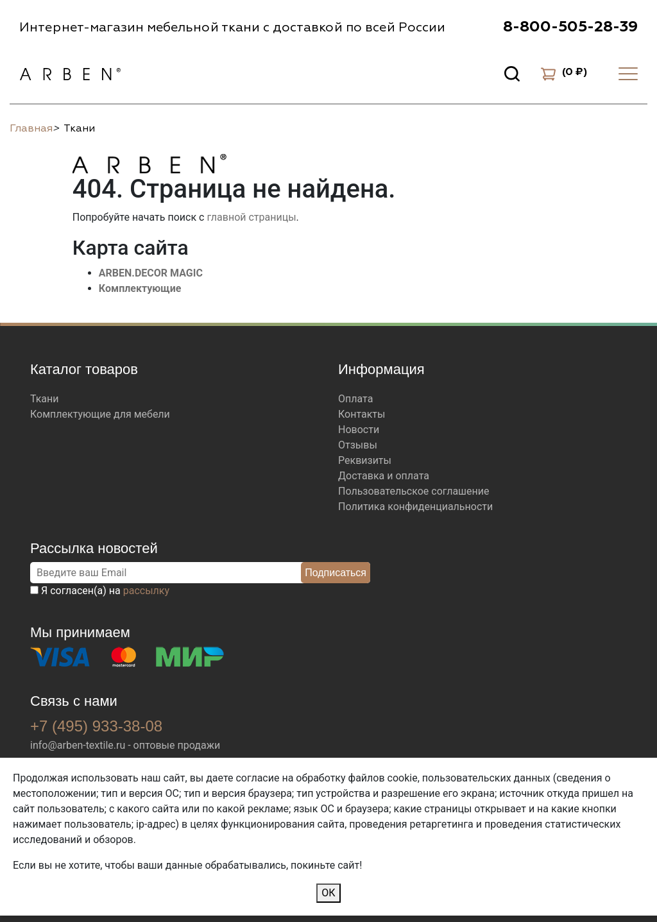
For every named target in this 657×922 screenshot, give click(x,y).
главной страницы (251, 217)
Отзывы (357, 445)
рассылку (146, 591)
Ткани (44, 399)
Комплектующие (140, 288)
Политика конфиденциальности (415, 506)
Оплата (355, 399)
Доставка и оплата (383, 476)
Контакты (361, 414)
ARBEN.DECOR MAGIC (151, 273)
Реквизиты (364, 460)
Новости (358, 429)
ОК (328, 893)
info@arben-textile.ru (77, 745)
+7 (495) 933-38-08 (96, 726)
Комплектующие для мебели (100, 414)
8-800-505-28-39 (570, 27)
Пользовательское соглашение (414, 491)
